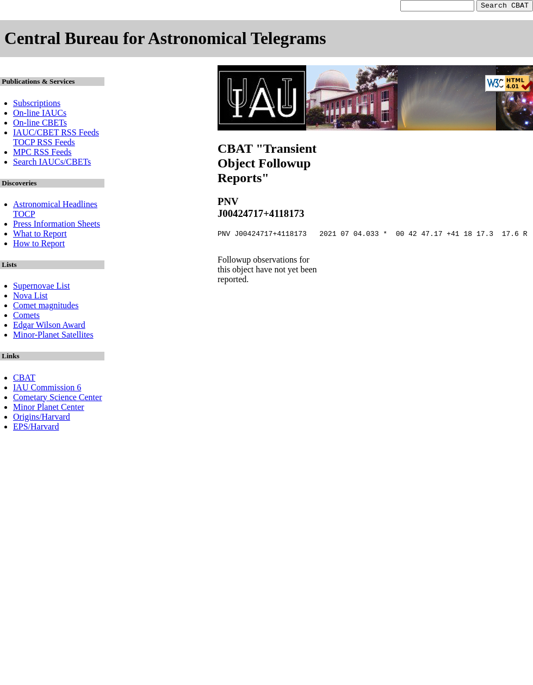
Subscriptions (36, 104)
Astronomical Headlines (55, 205)
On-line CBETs (40, 124)
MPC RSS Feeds (42, 153)
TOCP (24, 215)
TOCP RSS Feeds (44, 143)
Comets (26, 316)
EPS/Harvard (36, 428)
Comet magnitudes (45, 307)
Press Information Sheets (56, 225)
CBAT (24, 379)
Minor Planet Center (48, 408)
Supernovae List (41, 287)
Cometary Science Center (57, 398)
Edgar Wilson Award (49, 326)
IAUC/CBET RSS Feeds (56, 134)
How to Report (39, 245)
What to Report (40, 235)
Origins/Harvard (41, 418)
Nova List (30, 297)
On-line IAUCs (39, 114)
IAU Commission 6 (47, 389)
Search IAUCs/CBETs (52, 163)
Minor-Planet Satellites (53, 336)
